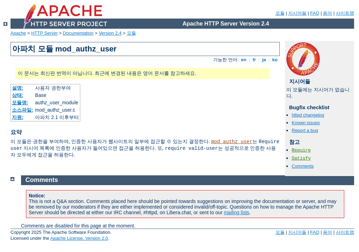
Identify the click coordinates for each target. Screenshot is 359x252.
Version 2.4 (110, 33)
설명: (17, 88)
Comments (303, 166)
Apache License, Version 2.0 (79, 238)
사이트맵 (345, 13)
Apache (18, 33)
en (244, 59)
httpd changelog (308, 115)
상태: (17, 95)
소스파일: (22, 110)
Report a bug (305, 130)
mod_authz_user (231, 142)
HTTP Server (44, 33)
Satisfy (301, 158)
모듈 (280, 13)
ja (264, 59)
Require (301, 150)
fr (254, 59)
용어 (327, 13)
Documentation (78, 33)
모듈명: (20, 102)
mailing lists (236, 212)
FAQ (314, 13)
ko (275, 59)
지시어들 (297, 13)
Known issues (306, 122)
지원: (17, 117)
